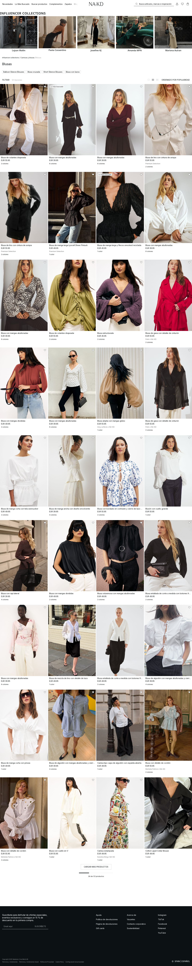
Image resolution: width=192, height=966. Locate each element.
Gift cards (100, 928)
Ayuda (98, 915)
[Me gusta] (182, 4)
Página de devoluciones (106, 924)
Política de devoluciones (107, 919)
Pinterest (162, 928)
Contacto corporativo (136, 924)
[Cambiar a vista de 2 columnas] (153, 80)
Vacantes (131, 919)
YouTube (162, 933)
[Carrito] (188, 4)
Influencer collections (10, 58)
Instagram (162, 915)
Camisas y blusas (27, 58)
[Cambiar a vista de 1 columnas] (149, 80)
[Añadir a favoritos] (45, 86)
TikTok (161, 919)
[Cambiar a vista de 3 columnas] (157, 80)
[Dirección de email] (17, 926)
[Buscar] (153, 3)
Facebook (162, 924)
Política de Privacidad (47, 962)
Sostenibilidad (133, 928)
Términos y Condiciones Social (29, 962)
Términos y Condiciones (9, 962)
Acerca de (131, 915)
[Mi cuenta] (177, 4)
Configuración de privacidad (74, 962)
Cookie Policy (59, 962)
